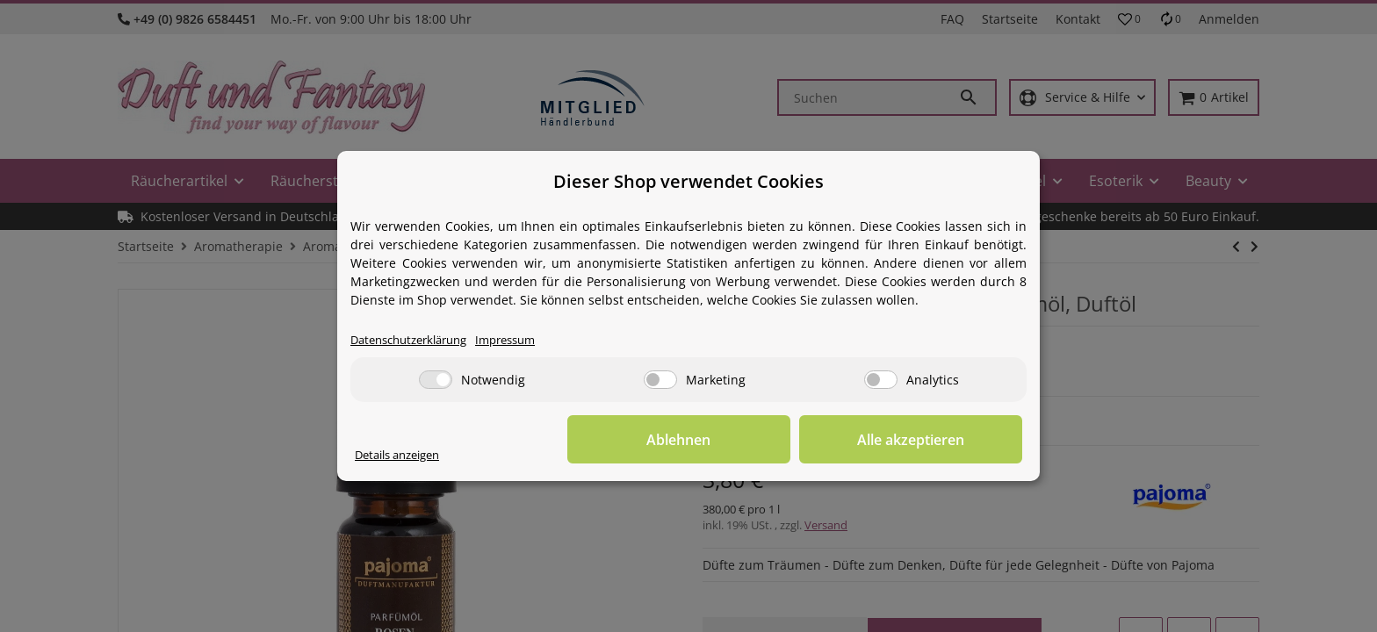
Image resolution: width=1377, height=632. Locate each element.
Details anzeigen (403, 455)
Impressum (523, 340)
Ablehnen (750, 439)
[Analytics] (881, 380)
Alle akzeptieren (934, 439)
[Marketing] (660, 380)
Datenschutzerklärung (415, 340)
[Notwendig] (435, 380)
